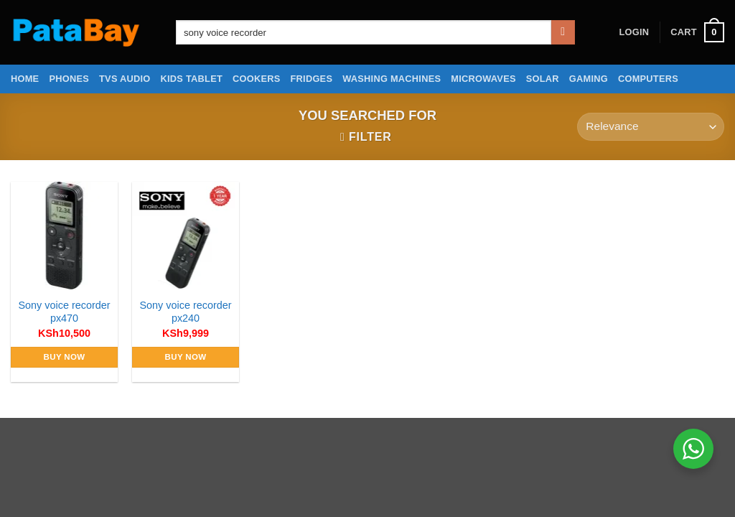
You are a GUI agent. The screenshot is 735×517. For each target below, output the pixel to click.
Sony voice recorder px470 (65, 312)
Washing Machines (391, 78)
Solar (542, 78)
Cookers (257, 78)
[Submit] (563, 32)
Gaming (588, 78)
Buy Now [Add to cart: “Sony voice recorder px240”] (186, 357)
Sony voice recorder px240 (186, 312)
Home (25, 78)
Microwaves (483, 78)
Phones (69, 78)
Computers (648, 78)
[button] (634, 32)
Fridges (312, 78)
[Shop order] (650, 127)
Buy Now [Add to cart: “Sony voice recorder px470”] (64, 357)
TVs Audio (125, 78)
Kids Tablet (192, 78)
